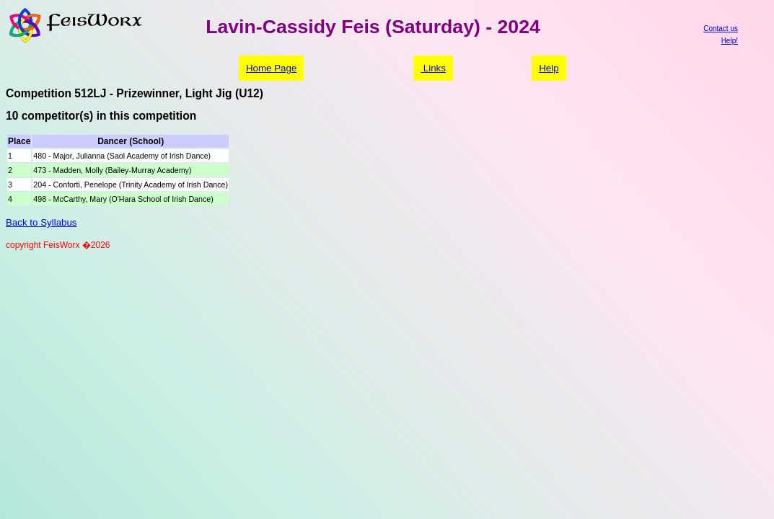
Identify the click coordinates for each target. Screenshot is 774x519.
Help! (729, 41)
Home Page (271, 68)
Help (548, 68)
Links (433, 68)
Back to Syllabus (41, 222)
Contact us (720, 28)
